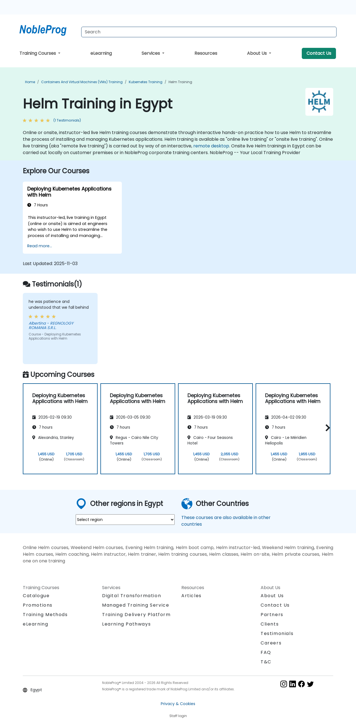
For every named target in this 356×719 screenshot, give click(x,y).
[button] (326, 427)
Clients (270, 624)
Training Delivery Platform (136, 614)
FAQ (266, 652)
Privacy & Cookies (178, 703)
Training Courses (38, 53)
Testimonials (277, 633)
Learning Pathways (126, 624)
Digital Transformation (131, 595)
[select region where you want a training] (125, 519)
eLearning (101, 53)
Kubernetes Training (145, 82)
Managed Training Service (135, 605)
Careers (271, 643)
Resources (205, 53)
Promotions (38, 605)
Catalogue (36, 595)
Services (151, 53)
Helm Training (180, 82)
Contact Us (318, 53)
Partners (272, 614)
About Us (257, 53)
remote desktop (211, 146)
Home (30, 82)
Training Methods (45, 614)
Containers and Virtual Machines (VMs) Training (82, 82)
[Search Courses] (209, 32)
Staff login (178, 715)
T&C (266, 662)
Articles (191, 595)
